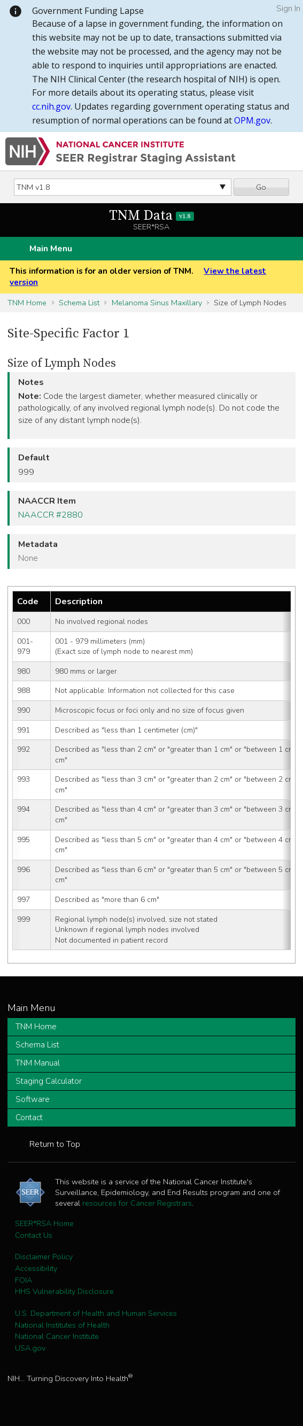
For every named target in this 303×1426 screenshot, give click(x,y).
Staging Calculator (48, 1081)
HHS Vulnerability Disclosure (64, 1291)
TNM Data (151, 216)
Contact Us (33, 1235)
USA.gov (30, 1348)
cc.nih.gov (51, 106)
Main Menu (50, 249)
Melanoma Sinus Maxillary (157, 302)
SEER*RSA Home (44, 1223)
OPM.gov (252, 120)
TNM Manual (37, 1063)
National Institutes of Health (62, 1325)
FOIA (23, 1280)
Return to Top (54, 1144)
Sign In (288, 8)
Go (261, 187)
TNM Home (26, 302)
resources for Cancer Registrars (137, 1203)
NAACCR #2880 (50, 515)
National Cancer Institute (57, 1336)
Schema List (79, 302)
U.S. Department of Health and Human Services (96, 1313)
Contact (29, 1117)
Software (32, 1099)
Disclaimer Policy (44, 1256)
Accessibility (36, 1268)
